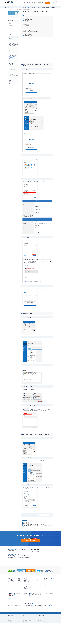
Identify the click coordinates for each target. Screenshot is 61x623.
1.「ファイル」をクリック (27, 25)
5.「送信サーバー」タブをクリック (28, 30)
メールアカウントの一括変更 (12, 43)
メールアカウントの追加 (12, 39)
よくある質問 (24, 7)
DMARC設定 (10, 81)
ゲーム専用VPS (9, 619)
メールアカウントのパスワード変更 (13, 44)
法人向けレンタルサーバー (26, 615)
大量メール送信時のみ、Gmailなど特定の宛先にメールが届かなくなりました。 (34, 524)
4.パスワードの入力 (26, 21)
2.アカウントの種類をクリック (28, 19)
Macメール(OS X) (11, 64)
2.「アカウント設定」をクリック (28, 34)
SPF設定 (10, 80)
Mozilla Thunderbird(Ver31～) (13, 55)
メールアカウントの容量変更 (12, 45)
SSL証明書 (39, 616)
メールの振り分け (11, 74)
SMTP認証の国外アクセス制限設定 (13, 75)
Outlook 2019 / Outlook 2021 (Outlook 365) (13, 57)
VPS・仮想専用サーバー (41, 615)
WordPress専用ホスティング (41, 621)
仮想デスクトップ (40, 619)
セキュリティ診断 (25, 621)
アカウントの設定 (27, 281)
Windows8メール (11, 54)
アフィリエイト (46, 605)
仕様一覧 (10, 38)
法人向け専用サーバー (25, 616)
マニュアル (28, 7)
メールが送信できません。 (27, 522)
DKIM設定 (10, 79)
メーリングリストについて (12, 69)
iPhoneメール (10, 65)
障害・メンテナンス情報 (41, 7)
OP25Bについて (11, 76)
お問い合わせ (53, 7)
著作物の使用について (40, 605)
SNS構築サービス (10, 620)
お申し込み (47, 4)
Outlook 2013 (10, 59)
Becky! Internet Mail (11, 63)
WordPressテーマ (10, 621)
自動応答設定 (10, 73)
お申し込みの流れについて (31, 542)
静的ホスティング (40, 620)
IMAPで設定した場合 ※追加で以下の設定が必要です (30, 31)
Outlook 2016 (10, 58)
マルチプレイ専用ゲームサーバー (27, 620)
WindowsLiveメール (11, 51)
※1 (14, 3)
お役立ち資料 (48, 7)
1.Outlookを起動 (26, 18)
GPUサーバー (24, 619)
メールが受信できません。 (27, 523)
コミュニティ (33, 7)
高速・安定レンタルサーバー (11, 615)
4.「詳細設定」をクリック (27, 29)
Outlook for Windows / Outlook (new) (13, 50)
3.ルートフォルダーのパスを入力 (28, 35)
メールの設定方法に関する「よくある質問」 (30, 39)
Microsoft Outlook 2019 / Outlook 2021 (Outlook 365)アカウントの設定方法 (33, 16)
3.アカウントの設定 (26, 20)
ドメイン (9, 616)
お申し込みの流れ (35, 4)
